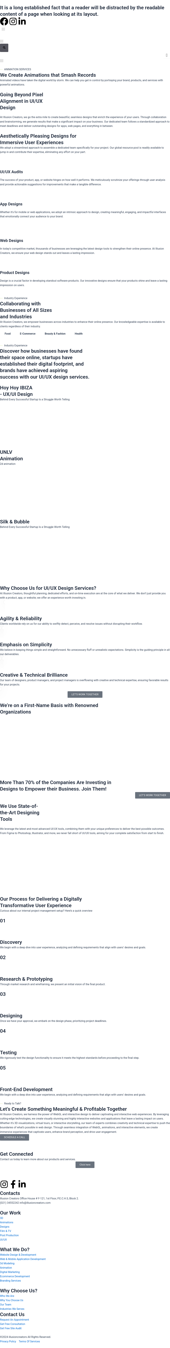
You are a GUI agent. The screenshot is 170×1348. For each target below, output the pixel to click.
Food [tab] (8, 333)
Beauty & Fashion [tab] (55, 333)
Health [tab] (79, 333)
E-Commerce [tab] (28, 333)
